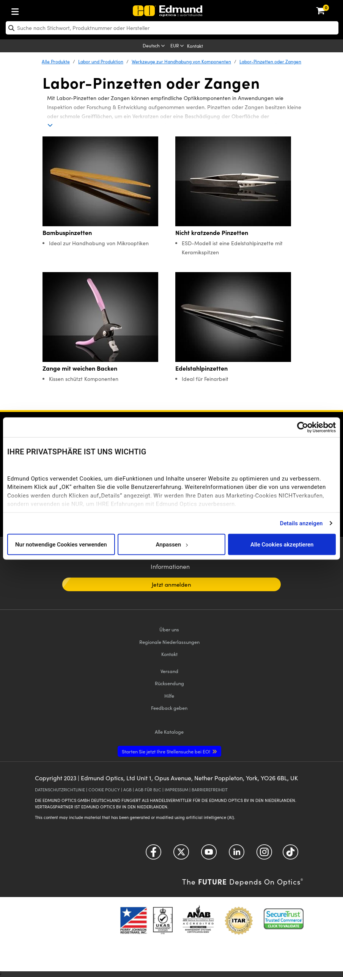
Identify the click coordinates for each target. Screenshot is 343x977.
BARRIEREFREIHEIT (210, 789)
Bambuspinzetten (67, 232)
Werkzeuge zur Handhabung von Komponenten (181, 61)
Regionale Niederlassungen (169, 642)
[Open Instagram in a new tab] (264, 854)
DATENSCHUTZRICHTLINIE (60, 789)
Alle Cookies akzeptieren (282, 544)
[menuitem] (40, 10)
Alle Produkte (56, 61)
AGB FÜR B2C (148, 789)
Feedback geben (169, 708)
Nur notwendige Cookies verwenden (61, 544)
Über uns (169, 629)
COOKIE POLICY (104, 789)
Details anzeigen (301, 523)
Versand (169, 671)
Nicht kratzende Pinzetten (211, 232)
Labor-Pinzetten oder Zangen (270, 61)
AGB (127, 789)
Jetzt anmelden (171, 584)
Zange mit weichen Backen (79, 368)
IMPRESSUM (176, 789)
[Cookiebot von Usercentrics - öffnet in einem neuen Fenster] (302, 427)
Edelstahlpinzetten (201, 368)
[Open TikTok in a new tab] (290, 854)
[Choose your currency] (178, 46)
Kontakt (195, 46)
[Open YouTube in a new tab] (209, 854)
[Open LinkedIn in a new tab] (236, 854)
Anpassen (171, 544)
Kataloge (169, 731)
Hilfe (169, 695)
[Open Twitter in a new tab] (181, 854)
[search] (172, 27)
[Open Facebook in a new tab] (153, 854)
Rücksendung (169, 683)
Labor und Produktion (100, 61)
